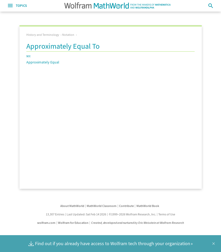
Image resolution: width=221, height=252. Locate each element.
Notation (68, 35)
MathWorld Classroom (101, 206)
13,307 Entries (55, 214)
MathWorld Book (147, 206)
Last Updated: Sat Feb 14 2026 (86, 214)
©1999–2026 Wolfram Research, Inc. (132, 214)
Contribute (126, 206)
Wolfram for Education (73, 223)
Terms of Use (166, 214)
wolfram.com (46, 223)
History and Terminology (42, 35)
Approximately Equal (42, 62)
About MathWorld (72, 206)
